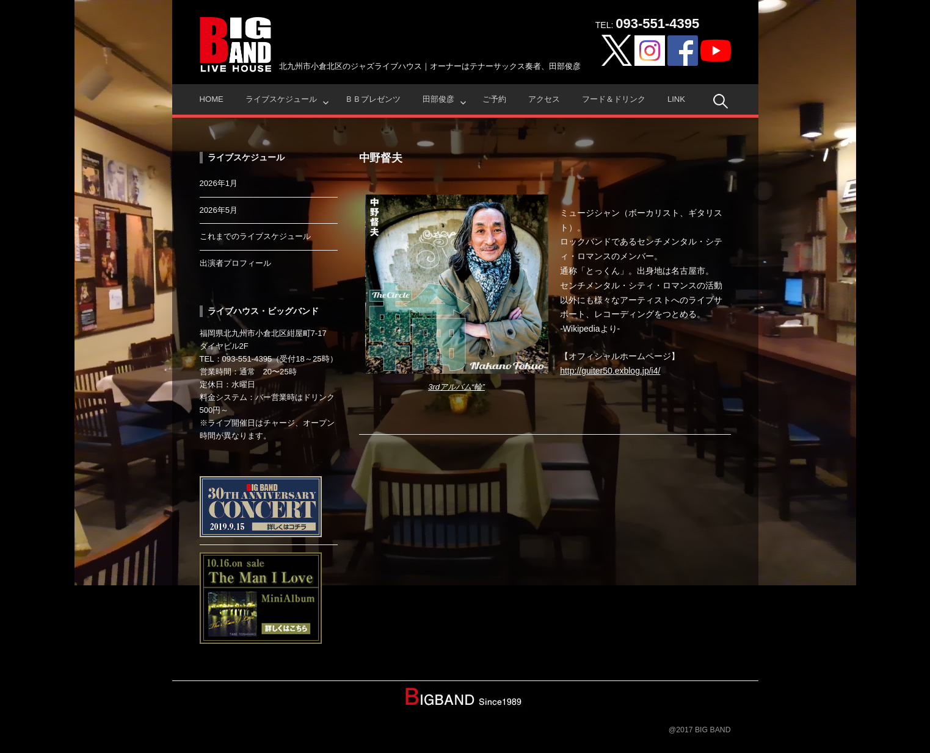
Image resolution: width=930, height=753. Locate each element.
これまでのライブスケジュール (255, 236)
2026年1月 (219, 183)
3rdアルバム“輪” (456, 386)
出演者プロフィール (235, 263)
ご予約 (494, 99)
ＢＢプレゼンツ (373, 99)
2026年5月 (219, 210)
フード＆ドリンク (613, 99)
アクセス (544, 99)
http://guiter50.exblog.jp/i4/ (610, 371)
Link (676, 99)
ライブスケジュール (281, 99)
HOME (211, 99)
